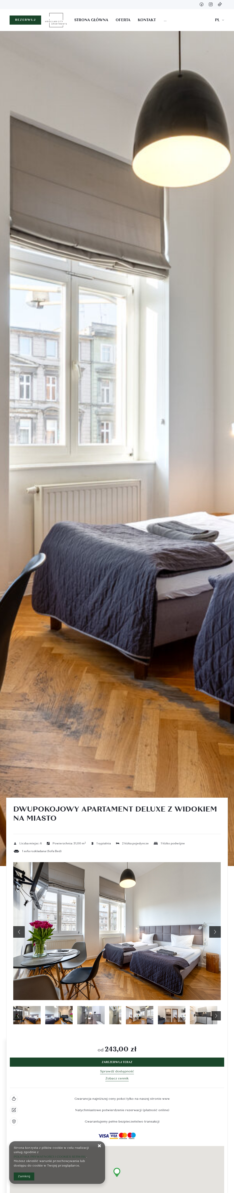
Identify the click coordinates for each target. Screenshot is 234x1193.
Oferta (123, 20)
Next (215, 932)
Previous (19, 932)
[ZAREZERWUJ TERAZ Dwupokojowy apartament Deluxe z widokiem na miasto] (117, 1062)
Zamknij (24, 1176)
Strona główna (91, 20)
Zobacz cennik (117, 1078)
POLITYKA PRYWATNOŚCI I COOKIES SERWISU (50, 1157)
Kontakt (147, 20)
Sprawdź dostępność (117, 1071)
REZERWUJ (25, 20)
